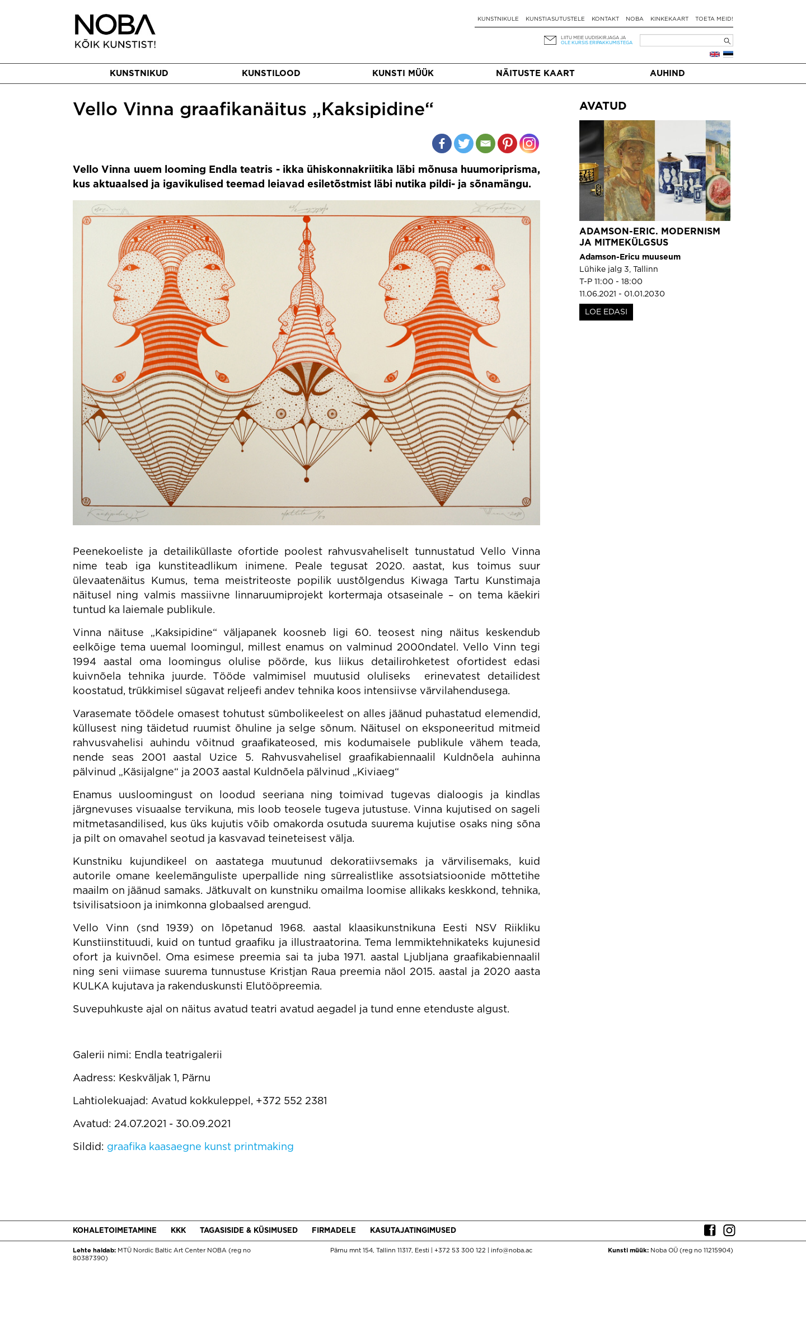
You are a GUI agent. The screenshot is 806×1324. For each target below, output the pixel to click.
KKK (178, 1231)
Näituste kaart (535, 73)
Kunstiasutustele (555, 19)
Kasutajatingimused (413, 1231)
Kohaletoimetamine (115, 1231)
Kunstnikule (498, 19)
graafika (126, 1147)
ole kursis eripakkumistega (596, 43)
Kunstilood (271, 73)
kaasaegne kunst (190, 1147)
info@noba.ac (511, 1251)
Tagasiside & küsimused (249, 1231)
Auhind (667, 73)
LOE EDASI (606, 312)
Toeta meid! (714, 19)
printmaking (264, 1147)
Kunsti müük (403, 73)
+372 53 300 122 (460, 1251)
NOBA (635, 19)
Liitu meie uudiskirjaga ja (593, 38)
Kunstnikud (139, 73)
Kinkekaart (669, 19)
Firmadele (334, 1231)
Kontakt (605, 19)
